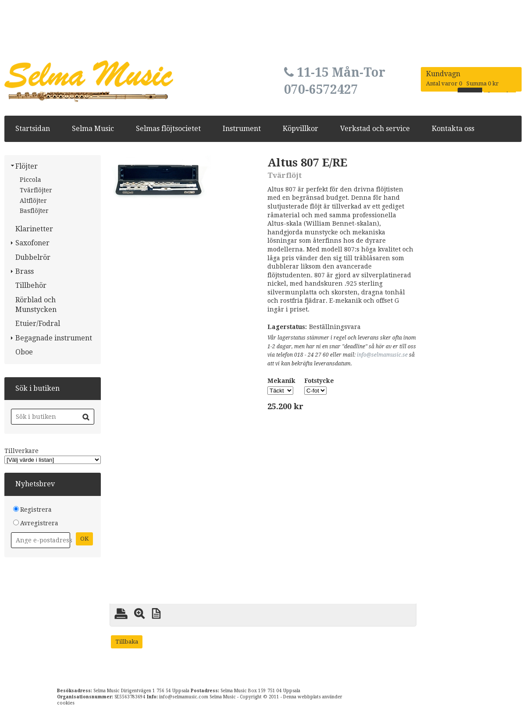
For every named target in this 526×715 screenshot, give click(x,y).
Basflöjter (34, 210)
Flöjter (26, 166)
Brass (24, 271)
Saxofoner (32, 243)
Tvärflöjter (36, 190)
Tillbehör (30, 285)
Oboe (24, 352)
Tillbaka (126, 641)
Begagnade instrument (53, 338)
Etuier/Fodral (37, 323)
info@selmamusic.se (382, 355)
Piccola (30, 179)
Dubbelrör (32, 257)
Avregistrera (39, 523)
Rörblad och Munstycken (36, 305)
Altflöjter (33, 200)
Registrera (36, 509)
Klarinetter (34, 229)
